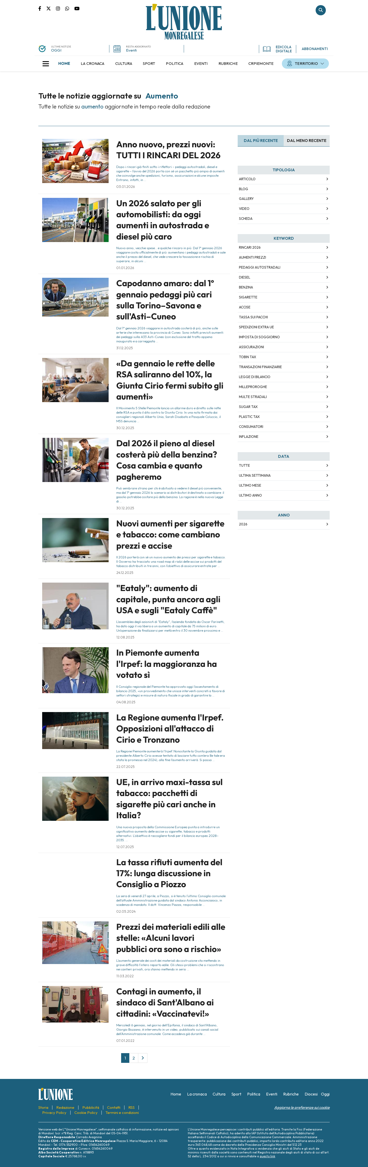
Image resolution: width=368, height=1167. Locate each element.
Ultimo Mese (250, 485)
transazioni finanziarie (260, 367)
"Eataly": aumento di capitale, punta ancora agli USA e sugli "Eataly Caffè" (168, 599)
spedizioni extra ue (256, 327)
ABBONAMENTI (315, 48)
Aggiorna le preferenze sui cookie (302, 1107)
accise (244, 307)
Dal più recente (261, 140)
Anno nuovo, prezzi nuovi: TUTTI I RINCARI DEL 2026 (168, 150)
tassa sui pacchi (253, 317)
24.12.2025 (124, 572)
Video (244, 208)
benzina (246, 287)
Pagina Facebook (42, 8)
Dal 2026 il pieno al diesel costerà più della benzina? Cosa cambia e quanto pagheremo (166, 460)
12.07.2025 (125, 847)
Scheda (245, 218)
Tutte (244, 465)
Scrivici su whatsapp (69, 8)
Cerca (321, 10)
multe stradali (253, 396)
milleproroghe (253, 386)
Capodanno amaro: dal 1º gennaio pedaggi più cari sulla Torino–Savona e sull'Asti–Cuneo (165, 300)
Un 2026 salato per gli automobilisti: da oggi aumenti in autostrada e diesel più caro (162, 220)
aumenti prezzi (252, 257)
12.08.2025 (125, 637)
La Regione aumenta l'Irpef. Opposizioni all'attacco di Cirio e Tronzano (170, 728)
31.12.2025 (124, 348)
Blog (243, 189)
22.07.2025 (125, 766)
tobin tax (247, 357)
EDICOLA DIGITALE (277, 49)
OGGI (56, 50)
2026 (243, 524)
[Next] (142, 1058)
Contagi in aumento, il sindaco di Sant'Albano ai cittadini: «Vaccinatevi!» (165, 1002)
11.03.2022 (125, 976)
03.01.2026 (125, 186)
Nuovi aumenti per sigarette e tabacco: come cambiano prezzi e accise (170, 534)
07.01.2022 (125, 1040)
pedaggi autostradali (259, 267)
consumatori (251, 426)
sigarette (248, 297)
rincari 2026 (250, 247)
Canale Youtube (76, 8)
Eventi (131, 50)
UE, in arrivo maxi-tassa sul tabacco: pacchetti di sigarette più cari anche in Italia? (169, 799)
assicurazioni (251, 347)
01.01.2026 (125, 268)
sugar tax (248, 406)
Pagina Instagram (60, 8)
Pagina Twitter (51, 8)
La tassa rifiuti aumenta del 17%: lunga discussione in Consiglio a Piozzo (169, 873)
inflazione (248, 436)
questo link (267, 1156)
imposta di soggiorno (259, 337)
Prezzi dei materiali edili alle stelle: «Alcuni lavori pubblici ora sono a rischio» (170, 937)
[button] (45, 63)
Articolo (247, 179)
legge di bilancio (254, 377)
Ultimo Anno (250, 495)
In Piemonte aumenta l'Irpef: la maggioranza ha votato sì (166, 663)
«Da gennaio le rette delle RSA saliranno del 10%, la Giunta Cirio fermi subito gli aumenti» (169, 380)
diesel (244, 277)
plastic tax (249, 416)
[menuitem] (64, 63)
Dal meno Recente (306, 140)
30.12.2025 (125, 428)
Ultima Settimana (255, 475)
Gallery (246, 198)
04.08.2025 (125, 702)
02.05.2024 (126, 911)
